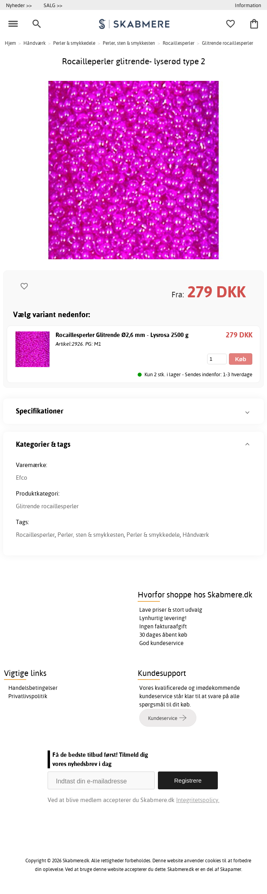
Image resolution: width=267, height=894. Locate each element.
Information (248, 5)
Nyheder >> (19, 5)
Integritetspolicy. (197, 800)
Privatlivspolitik (27, 696)
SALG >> (53, 5)
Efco (21, 477)
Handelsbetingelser (33, 687)
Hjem (10, 43)
